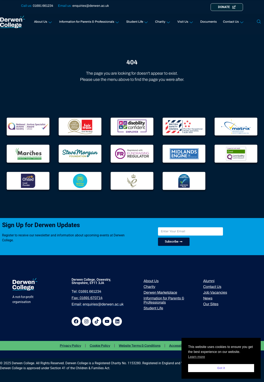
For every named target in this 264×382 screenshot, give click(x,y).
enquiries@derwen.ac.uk (90, 5)
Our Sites (210, 304)
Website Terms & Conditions (139, 345)
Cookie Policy (100, 345)
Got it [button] (221, 368)
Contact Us (233, 21)
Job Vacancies (215, 292)
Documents (208, 21)
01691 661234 (43, 5)
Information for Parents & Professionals (89, 21)
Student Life (137, 21)
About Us (43, 21)
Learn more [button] (196, 356)
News (207, 298)
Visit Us (185, 21)
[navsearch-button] (259, 22)
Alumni (208, 281)
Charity (162, 21)
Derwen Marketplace (160, 292)
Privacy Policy (70, 345)
